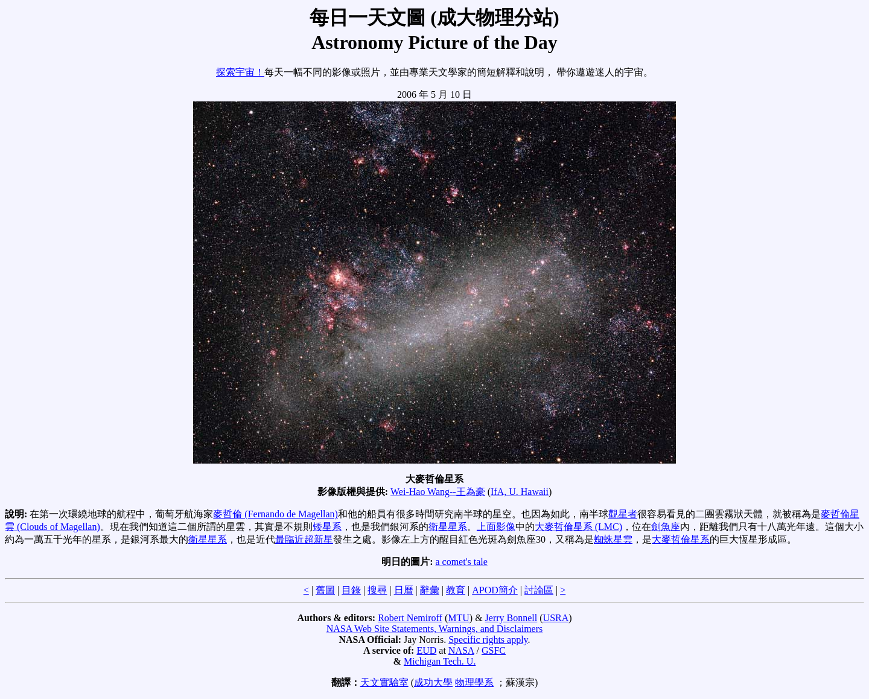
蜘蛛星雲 (613, 539)
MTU (459, 618)
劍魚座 (665, 527)
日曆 (403, 590)
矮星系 (327, 527)
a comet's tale (461, 562)
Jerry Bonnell (511, 618)
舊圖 (325, 590)
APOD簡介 (495, 590)
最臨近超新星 (304, 539)
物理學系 (474, 682)
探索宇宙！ (240, 72)
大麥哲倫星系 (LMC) (578, 527)
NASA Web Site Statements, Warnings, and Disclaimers (434, 629)
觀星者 (622, 514)
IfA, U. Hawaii (520, 492)
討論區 (538, 590)
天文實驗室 (384, 682)
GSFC (494, 650)
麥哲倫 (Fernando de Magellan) (275, 514)
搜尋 (377, 590)
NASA (461, 650)
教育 (455, 590)
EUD (426, 650)
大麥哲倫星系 (681, 539)
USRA (556, 618)
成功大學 (433, 682)
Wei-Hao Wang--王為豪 (437, 492)
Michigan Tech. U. (440, 661)
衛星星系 (447, 527)
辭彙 (429, 590)
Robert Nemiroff (410, 618)
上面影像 (496, 527)
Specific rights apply (487, 639)
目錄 (351, 590)
